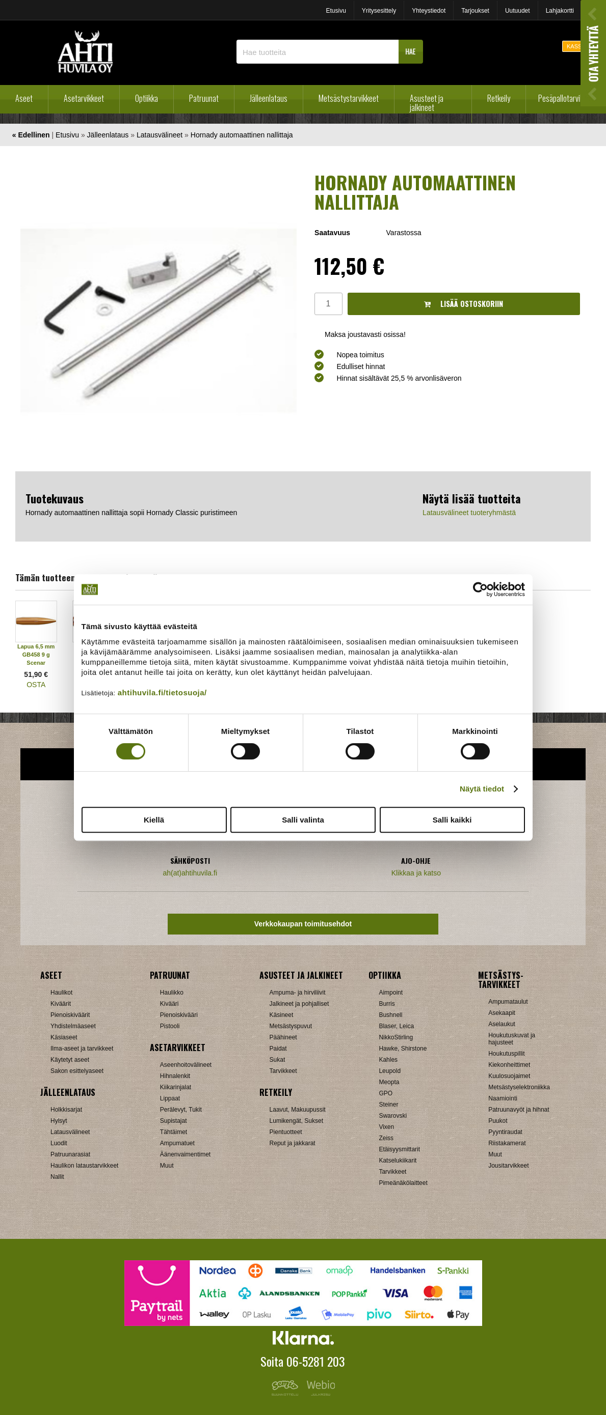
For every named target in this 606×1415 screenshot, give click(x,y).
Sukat (277, 1059)
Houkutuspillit (506, 1053)
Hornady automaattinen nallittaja (242, 135)
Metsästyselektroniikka (519, 1087)
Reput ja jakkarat (292, 1143)
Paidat (278, 1048)
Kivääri (169, 1003)
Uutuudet (517, 10)
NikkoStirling (396, 1037)
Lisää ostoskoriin (463, 303)
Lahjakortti (560, 10)
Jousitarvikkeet (508, 1165)
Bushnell (390, 1014)
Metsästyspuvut (291, 1026)
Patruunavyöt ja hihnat (518, 1109)
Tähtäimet (173, 1132)
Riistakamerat (506, 1143)
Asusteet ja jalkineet (426, 103)
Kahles (388, 1059)
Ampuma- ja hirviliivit (298, 992)
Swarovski (393, 1115)
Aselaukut (501, 1024)
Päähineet (283, 1037)
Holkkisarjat (66, 1109)
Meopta (389, 1082)
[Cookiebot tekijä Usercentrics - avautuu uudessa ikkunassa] (480, 589)
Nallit (57, 1176)
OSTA (36, 685)
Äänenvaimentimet (185, 1154)
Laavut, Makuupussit (298, 1109)
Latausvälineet (159, 135)
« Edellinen (31, 135)
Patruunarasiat (70, 1154)
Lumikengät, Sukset (296, 1120)
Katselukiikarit (397, 1160)
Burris (386, 1003)
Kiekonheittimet (509, 1064)
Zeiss (386, 1138)
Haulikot (61, 992)
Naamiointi (502, 1098)
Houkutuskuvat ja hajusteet (511, 1039)
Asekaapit (501, 1012)
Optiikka (146, 98)
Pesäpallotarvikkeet (567, 98)
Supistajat (173, 1120)
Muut (167, 1165)
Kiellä (154, 819)
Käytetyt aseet (69, 1059)
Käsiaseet (63, 1037)
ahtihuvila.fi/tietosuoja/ (162, 692)
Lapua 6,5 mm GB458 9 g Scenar (36, 654)
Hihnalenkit (175, 1076)
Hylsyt (58, 1120)
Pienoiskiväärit (70, 1014)
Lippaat (170, 1098)
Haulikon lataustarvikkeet (84, 1165)
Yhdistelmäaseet (73, 1026)
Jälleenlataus (268, 98)
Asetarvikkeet (84, 98)
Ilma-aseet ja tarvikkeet (81, 1048)
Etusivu (336, 10)
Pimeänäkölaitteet (403, 1182)
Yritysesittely (379, 10)
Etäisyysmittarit (399, 1149)
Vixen (386, 1126)
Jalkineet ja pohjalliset (299, 1003)
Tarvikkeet (283, 1070)
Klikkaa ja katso (416, 873)
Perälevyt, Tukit (181, 1109)
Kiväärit (60, 1003)
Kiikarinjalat (175, 1087)
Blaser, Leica (396, 1026)
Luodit (58, 1143)
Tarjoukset (475, 10)
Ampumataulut (508, 1001)
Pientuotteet (286, 1132)
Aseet (24, 98)
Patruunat (204, 98)
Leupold (390, 1070)
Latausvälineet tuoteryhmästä (469, 512)
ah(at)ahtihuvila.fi (190, 873)
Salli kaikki (452, 819)
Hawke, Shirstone (403, 1048)
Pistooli (170, 1026)
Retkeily (498, 98)
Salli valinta (303, 819)
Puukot (497, 1120)
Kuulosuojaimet (509, 1076)
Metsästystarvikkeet (349, 98)
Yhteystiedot (428, 10)
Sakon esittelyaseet (76, 1070)
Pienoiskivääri (179, 1014)
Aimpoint (391, 992)
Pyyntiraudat (505, 1132)
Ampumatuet (177, 1143)
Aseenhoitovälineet (186, 1064)
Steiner (388, 1104)
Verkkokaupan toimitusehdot (303, 924)
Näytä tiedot (482, 788)
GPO (385, 1093)
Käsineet (282, 1014)
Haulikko (171, 992)
